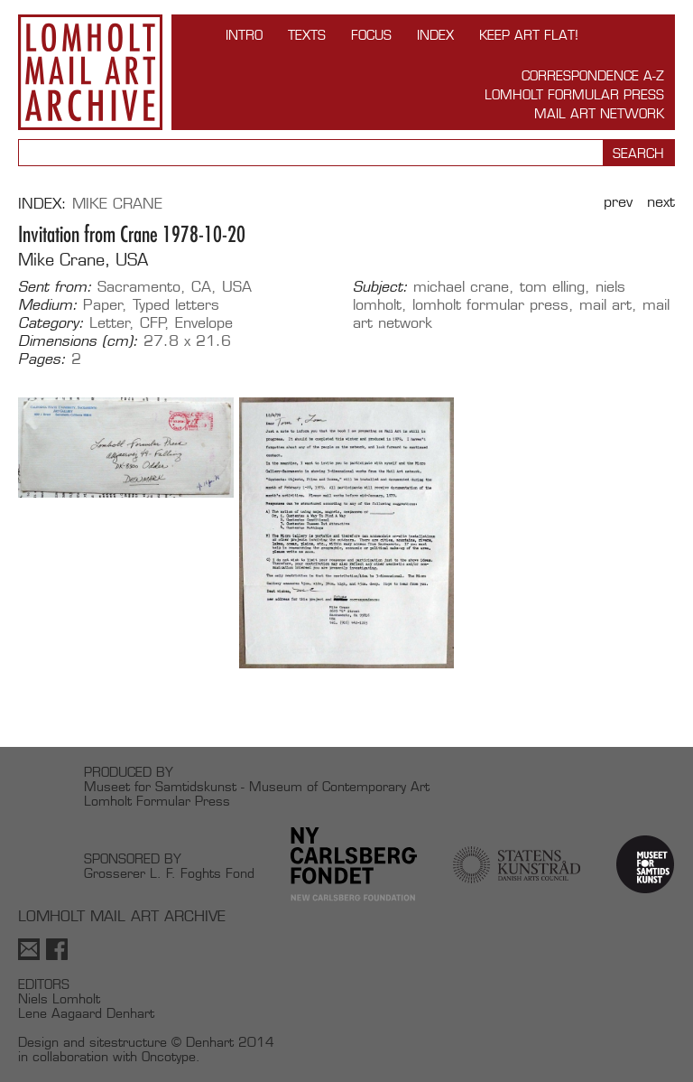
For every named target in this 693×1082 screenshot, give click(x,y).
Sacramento (138, 286)
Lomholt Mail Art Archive (90, 72)
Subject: (380, 287)
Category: (51, 323)
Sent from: (55, 287)
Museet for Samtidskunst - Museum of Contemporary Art (257, 786)
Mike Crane (117, 203)
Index (435, 34)
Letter (109, 322)
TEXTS (307, 34)
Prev (618, 201)
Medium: (48, 305)
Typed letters (176, 304)
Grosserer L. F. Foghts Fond (169, 873)
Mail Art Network (599, 113)
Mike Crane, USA (83, 259)
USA (237, 286)
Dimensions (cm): (78, 341)
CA (201, 286)
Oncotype (169, 1056)
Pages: (42, 359)
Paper (103, 304)
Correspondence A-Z (593, 75)
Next (661, 201)
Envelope (204, 322)
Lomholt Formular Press (574, 94)
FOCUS (371, 34)
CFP (153, 322)
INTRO (244, 34)
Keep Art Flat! (528, 34)
